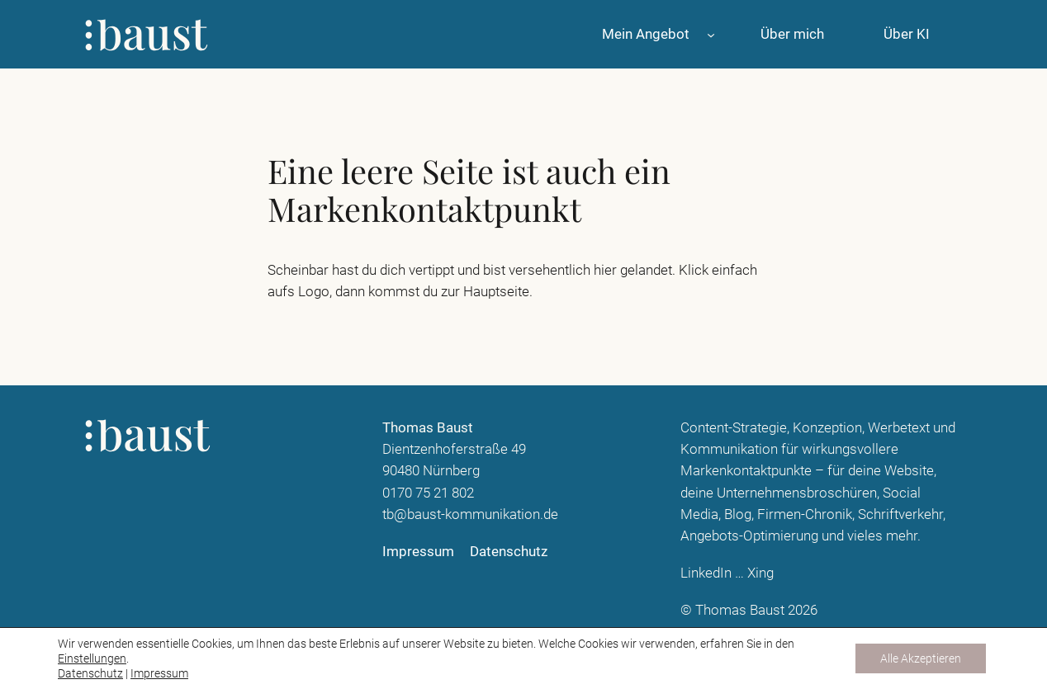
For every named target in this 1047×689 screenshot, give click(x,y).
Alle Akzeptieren (920, 658)
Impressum (159, 673)
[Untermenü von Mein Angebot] (711, 34)
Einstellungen (92, 658)
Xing (760, 572)
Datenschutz (90, 673)
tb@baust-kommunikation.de (470, 514)
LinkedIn (706, 572)
